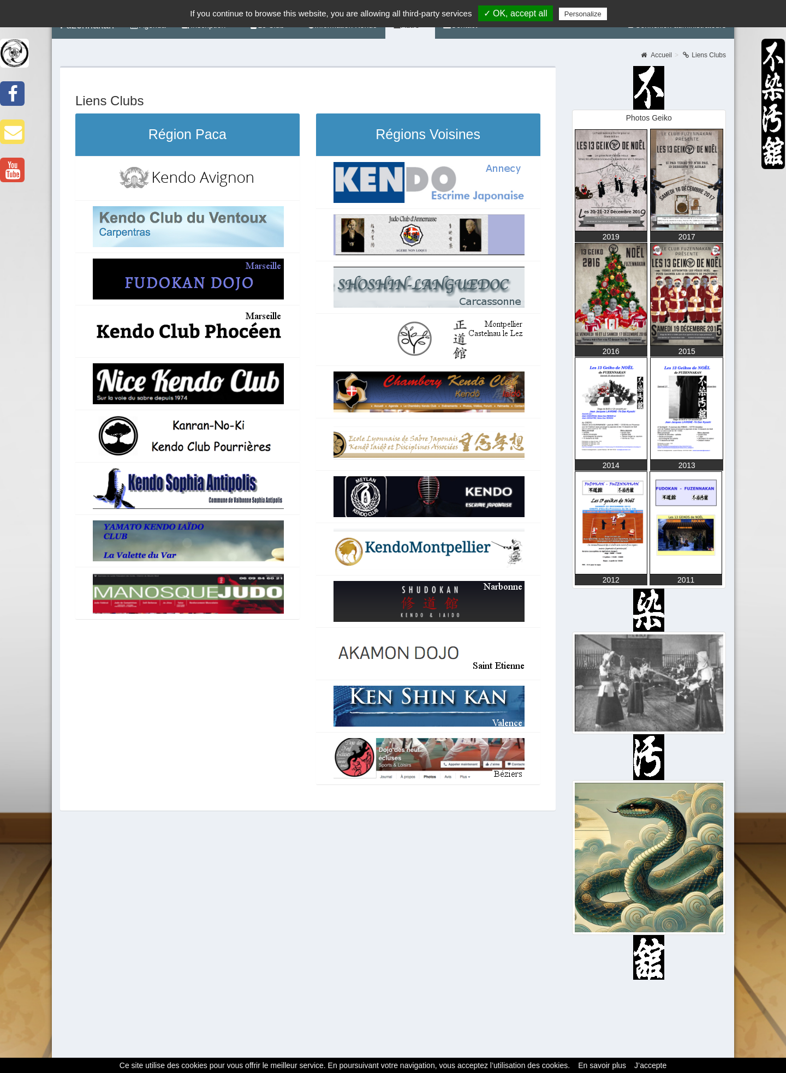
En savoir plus (602, 1065)
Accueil (656, 55)
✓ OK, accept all (515, 13)
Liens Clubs (704, 55)
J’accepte (650, 1065)
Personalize (583, 14)
